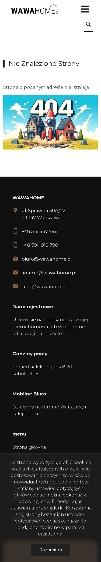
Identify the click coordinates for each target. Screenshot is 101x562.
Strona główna (29, 447)
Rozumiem (50, 549)
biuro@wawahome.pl (47, 259)
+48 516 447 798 (40, 231)
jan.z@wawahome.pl (46, 286)
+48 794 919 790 (40, 245)
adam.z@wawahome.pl (49, 272)
